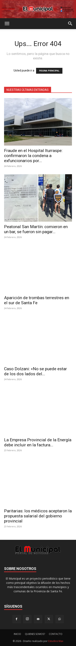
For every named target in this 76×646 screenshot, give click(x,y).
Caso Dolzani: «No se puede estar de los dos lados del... (35, 371)
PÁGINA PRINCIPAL (49, 70)
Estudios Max (55, 641)
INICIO (17, 634)
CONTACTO (55, 634)
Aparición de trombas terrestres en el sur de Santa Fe (36, 300)
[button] (6, 23)
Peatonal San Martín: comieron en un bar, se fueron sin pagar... (36, 229)
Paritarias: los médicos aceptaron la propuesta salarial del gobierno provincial (38, 516)
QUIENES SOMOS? (35, 634)
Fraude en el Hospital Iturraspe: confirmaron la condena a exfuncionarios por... (33, 155)
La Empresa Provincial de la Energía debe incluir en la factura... (37, 442)
